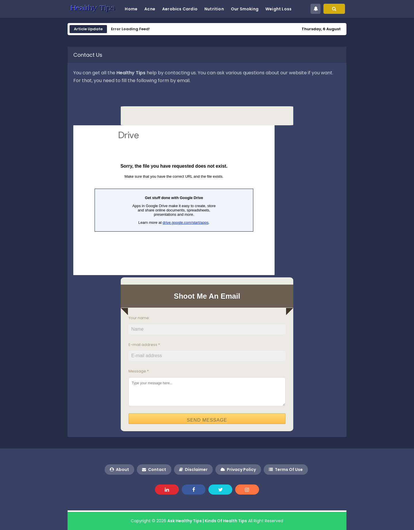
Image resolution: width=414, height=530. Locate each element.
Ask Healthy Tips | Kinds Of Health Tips (207, 521)
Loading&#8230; (174, 200)
